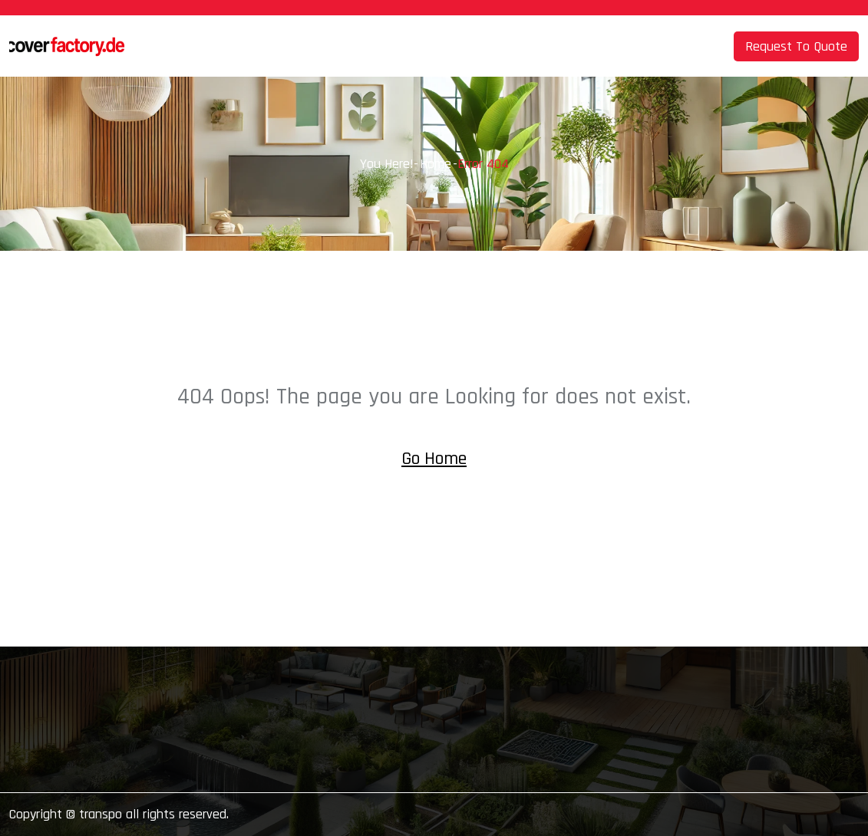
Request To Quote (796, 46)
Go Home (434, 458)
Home (435, 164)
